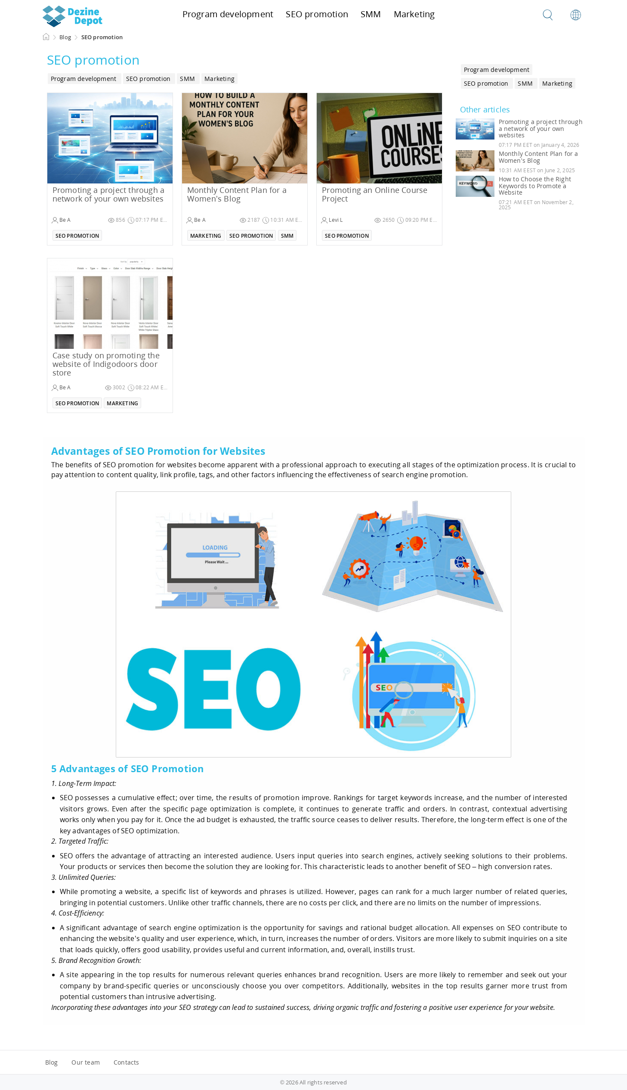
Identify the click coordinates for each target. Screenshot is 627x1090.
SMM (287, 235)
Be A (61, 220)
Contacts (126, 1062)
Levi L (332, 220)
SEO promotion (77, 235)
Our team (85, 1062)
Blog (51, 1062)
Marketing (206, 235)
